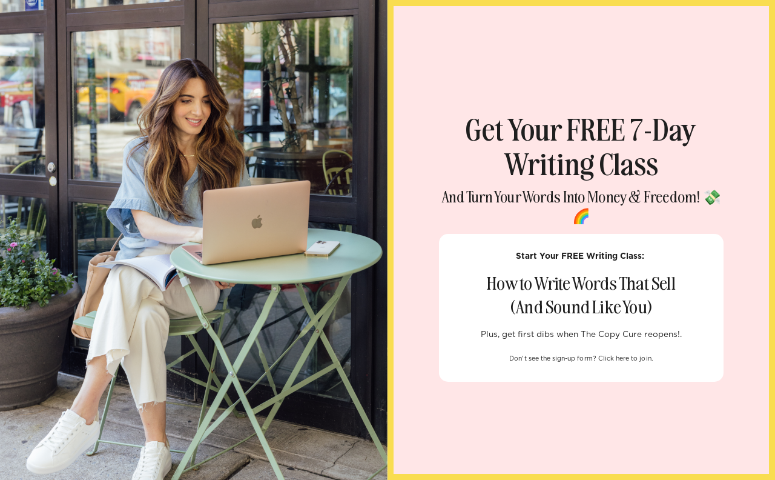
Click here (614, 359)
